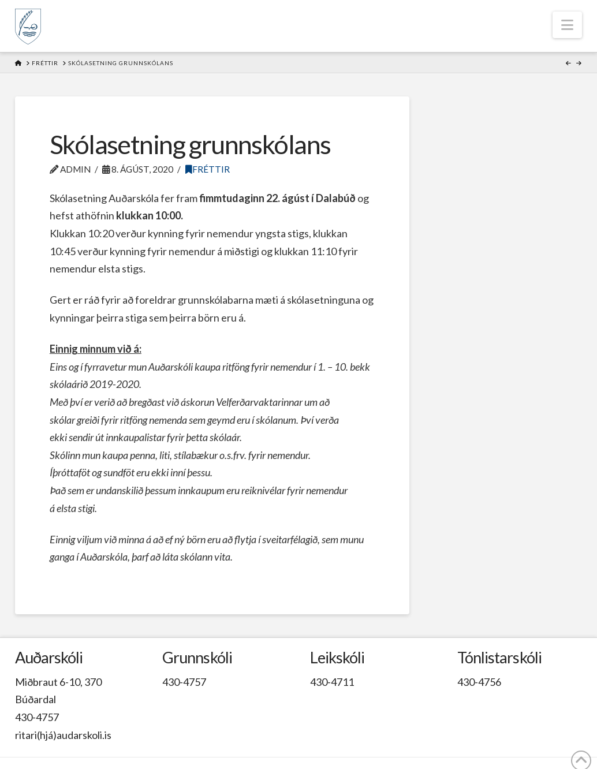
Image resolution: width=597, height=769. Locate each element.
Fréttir (207, 169)
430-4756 (479, 681)
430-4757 (37, 717)
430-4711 (332, 681)
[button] (567, 25)
